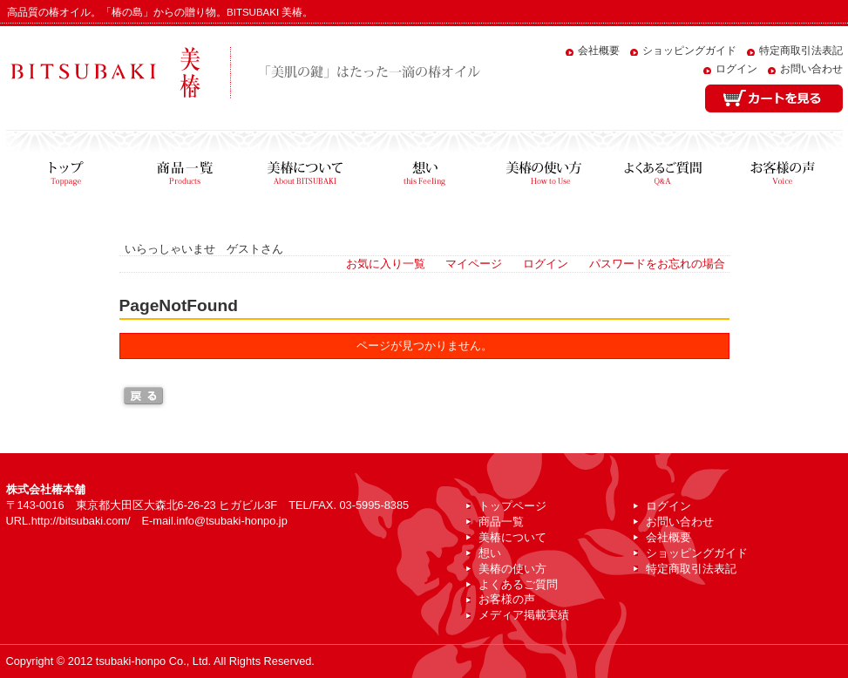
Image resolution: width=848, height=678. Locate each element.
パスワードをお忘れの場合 (657, 263)
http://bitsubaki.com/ (81, 520)
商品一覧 (185, 169)
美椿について (304, 169)
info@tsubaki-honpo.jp (232, 520)
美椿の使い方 (543, 169)
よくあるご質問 (662, 169)
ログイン (736, 69)
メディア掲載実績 (523, 614)
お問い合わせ (811, 69)
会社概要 (599, 50)
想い (424, 169)
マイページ (473, 263)
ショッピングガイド (689, 50)
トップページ (66, 169)
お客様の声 (782, 169)
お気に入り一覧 (385, 263)
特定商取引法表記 (801, 50)
